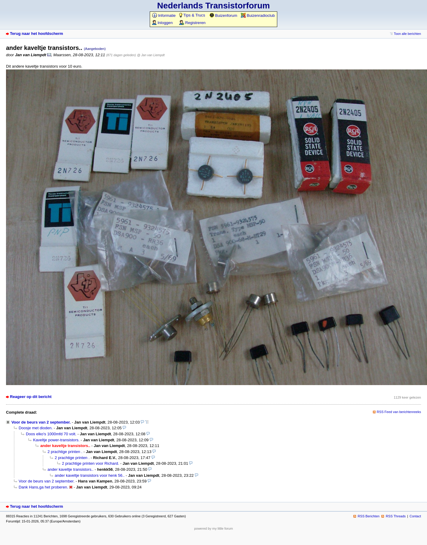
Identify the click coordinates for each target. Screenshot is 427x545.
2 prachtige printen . (65, 451)
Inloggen (162, 22)
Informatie (164, 15)
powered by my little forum (213, 528)
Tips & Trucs (192, 15)
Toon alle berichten (407, 33)
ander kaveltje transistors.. (71, 469)
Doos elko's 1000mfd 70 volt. (51, 434)
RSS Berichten (368, 516)
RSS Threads (396, 516)
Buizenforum (223, 15)
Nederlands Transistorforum (213, 5)
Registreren (192, 22)
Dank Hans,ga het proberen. (43, 487)
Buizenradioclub (258, 15)
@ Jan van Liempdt (151, 55)
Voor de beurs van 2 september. (41, 422)
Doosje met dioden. (36, 428)
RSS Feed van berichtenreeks (399, 412)
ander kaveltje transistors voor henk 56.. (89, 475)
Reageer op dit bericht (30, 396)
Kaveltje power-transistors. (56, 440)
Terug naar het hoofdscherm (36, 33)
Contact (415, 516)
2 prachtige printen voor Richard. (90, 463)
